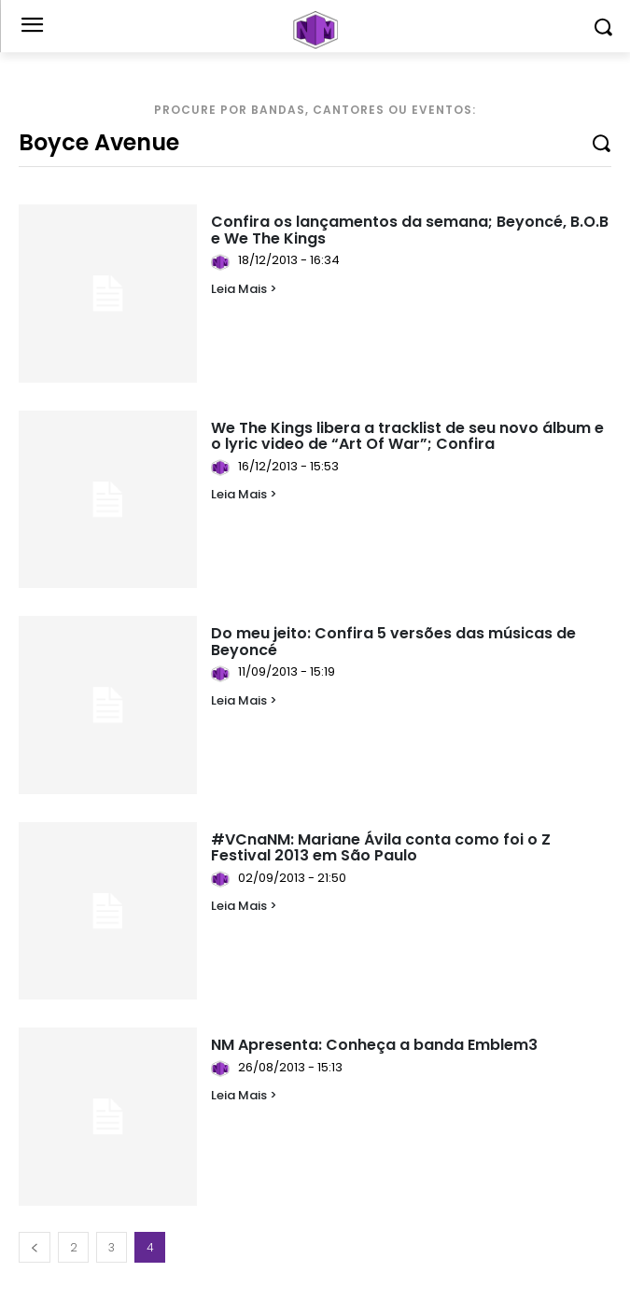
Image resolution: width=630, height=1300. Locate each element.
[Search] (601, 142)
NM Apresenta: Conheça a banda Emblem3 (374, 1044)
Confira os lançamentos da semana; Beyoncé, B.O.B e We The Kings (410, 230)
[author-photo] (223, 262)
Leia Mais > (244, 289)
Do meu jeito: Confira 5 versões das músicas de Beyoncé (393, 641)
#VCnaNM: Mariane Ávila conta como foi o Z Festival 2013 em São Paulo (381, 848)
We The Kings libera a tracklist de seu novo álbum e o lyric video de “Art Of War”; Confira (407, 436)
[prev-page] (34, 1247)
